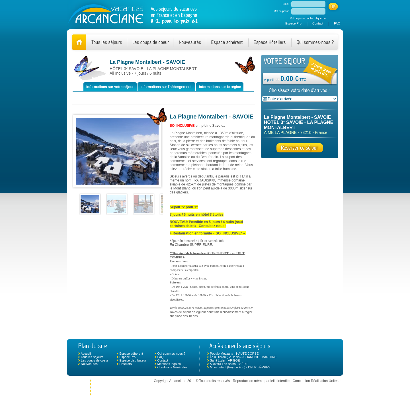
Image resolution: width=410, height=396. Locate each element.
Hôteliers (125, 364)
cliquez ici (320, 18)
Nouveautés (89, 364)
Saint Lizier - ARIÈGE (225, 360)
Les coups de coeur (94, 360)
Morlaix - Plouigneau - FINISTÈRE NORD (121, 380)
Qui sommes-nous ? (171, 353)
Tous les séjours (92, 357)
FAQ (337, 23)
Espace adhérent (131, 353)
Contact (317, 23)
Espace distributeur (132, 360)
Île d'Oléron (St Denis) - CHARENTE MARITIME (243, 357)
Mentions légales (169, 364)
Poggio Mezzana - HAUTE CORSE (234, 353)
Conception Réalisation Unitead (317, 381)
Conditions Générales (172, 367)
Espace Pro (293, 23)
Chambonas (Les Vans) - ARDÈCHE (117, 391)
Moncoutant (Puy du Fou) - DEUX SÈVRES (240, 367)
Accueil (86, 353)
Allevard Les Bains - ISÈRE (229, 364)
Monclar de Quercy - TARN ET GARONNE (121, 384)
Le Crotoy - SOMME (106, 387)
